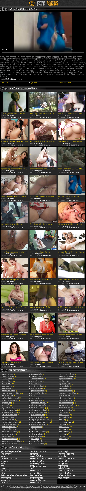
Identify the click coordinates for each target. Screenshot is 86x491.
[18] (7, 405)
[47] (63, 420)
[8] (11, 398)
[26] (40, 410)
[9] (8, 374)
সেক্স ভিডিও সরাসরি (65, 83)
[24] (10, 434)
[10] (8, 381)
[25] (8, 403)
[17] (13, 441)
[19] (9, 376)
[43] (67, 400)
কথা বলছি (5, 83)
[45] (67, 398)
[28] (8, 379)
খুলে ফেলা (34, 83)
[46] (11, 400)
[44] (37, 398)
